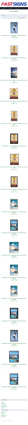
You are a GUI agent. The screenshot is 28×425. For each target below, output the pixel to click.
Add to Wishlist (14, 39)
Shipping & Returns (4, 412)
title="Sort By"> (22, 15)
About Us (2, 413)
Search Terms (3, 403)
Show (22, 17)
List (4, 15)
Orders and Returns (4, 406)
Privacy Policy (3, 416)
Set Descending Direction (26, 15)
